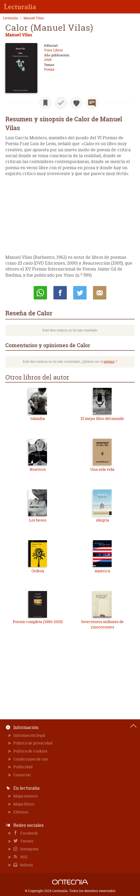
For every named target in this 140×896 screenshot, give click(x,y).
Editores (20, 811)
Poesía (49, 69)
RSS (24, 856)
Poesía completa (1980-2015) (38, 621)
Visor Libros (53, 50)
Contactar (22, 774)
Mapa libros (23, 803)
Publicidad (23, 766)
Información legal (29, 735)
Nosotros (38, 469)
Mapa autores (25, 795)
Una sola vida (102, 469)
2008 (48, 59)
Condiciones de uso (30, 759)
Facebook (29, 833)
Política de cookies (30, 751)
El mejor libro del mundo (102, 418)
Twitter (27, 841)
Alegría (102, 520)
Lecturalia (10, 18)
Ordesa (38, 570)
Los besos (37, 520)
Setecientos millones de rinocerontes (102, 624)
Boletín (26, 864)
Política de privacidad (32, 743)
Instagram (28, 848)
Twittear (80, 292)
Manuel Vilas (34, 18)
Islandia (37, 418)
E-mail (99, 292)
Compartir (60, 292)
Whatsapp (40, 292)
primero (109, 362)
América (102, 570)
